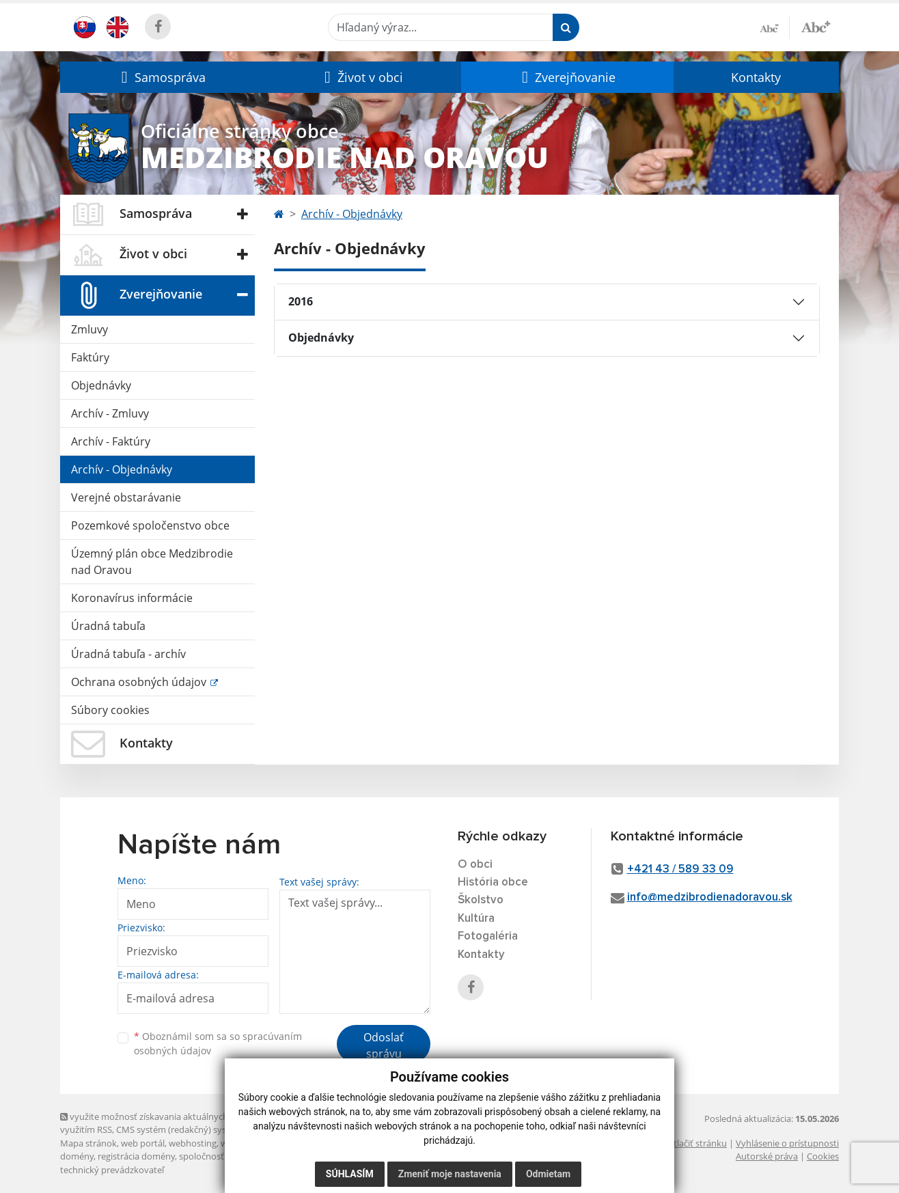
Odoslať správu (383, 1045)
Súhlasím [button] (350, 1173)
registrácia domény (136, 1156)
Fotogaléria (488, 936)
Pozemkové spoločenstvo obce (150, 525)
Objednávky (101, 385)
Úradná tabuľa (108, 625)
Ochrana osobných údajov (140, 681)
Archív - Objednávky (121, 469)
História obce (493, 882)
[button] (161, 77)
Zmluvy (89, 329)
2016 (300, 301)
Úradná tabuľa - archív (128, 653)
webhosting (193, 1143)
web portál (143, 1143)
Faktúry (90, 357)
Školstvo (480, 900)
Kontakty (756, 77)
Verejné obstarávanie (126, 497)
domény (77, 1156)
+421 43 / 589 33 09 (680, 869)
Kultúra (476, 918)
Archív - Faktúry (110, 441)
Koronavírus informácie (132, 597)
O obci (475, 864)
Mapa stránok (88, 1143)
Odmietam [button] (548, 1173)
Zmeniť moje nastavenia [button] (449, 1173)
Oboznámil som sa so (218, 1043)
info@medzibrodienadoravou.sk (709, 897)
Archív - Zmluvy (110, 413)
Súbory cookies (110, 709)
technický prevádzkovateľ (112, 1170)
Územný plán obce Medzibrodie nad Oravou (152, 561)
